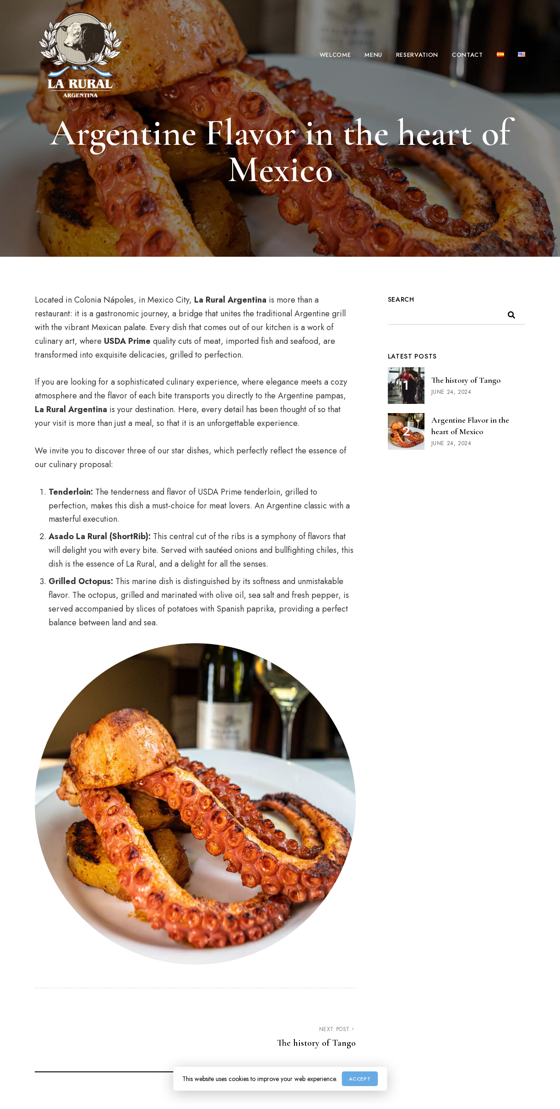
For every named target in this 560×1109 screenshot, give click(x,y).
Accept (359, 1078)
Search (401, 299)
